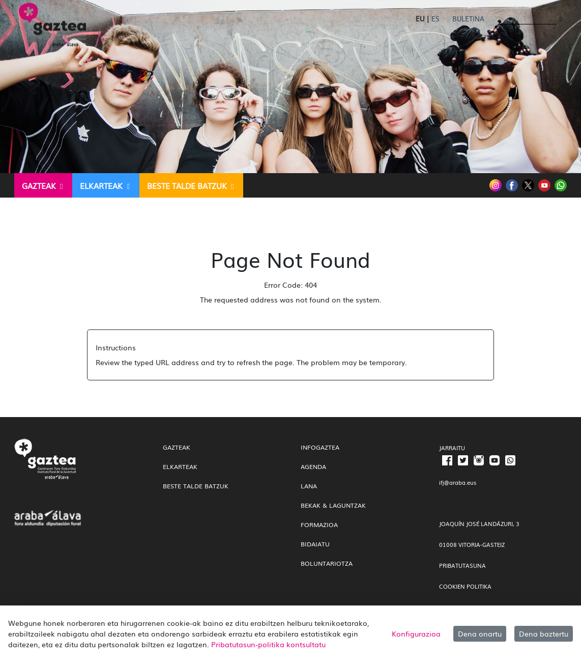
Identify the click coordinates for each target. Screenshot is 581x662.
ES (435, 18)
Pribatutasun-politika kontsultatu (268, 644)
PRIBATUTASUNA (462, 565)
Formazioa (319, 524)
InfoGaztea (320, 447)
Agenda (313, 466)
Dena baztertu (543, 633)
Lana (309, 485)
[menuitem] (43, 185)
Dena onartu (480, 633)
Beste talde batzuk (195, 485)
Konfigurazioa (416, 633)
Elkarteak (180, 466)
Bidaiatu (315, 543)
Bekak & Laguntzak (333, 505)
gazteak (176, 447)
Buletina (468, 18)
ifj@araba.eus (457, 482)
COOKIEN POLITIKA (465, 586)
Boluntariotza (327, 563)
